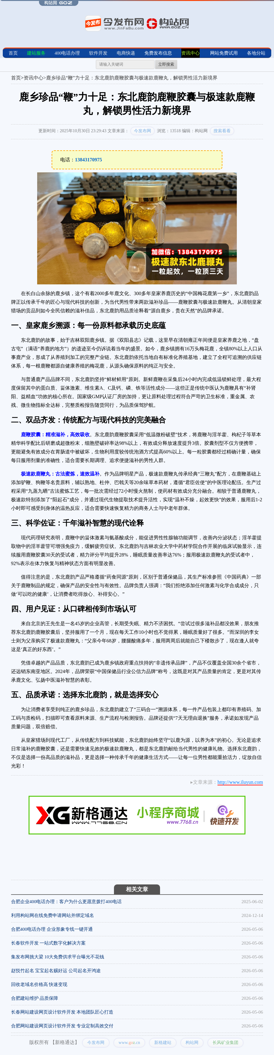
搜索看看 (222, 131)
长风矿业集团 (225, 1042)
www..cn (129, 1042)
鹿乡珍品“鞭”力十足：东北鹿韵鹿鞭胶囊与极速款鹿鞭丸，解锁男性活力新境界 (131, 77)
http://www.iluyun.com (240, 782)
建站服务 (36, 53)
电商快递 (126, 53)
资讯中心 (190, 53)
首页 (13, 53)
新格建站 (162, 1042)
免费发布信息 (158, 53)
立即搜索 (166, 64)
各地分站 (256, 53)
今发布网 (142, 131)
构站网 (192, 1042)
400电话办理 (67, 53)
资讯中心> (35, 77)
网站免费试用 (224, 53)
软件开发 (98, 53)
